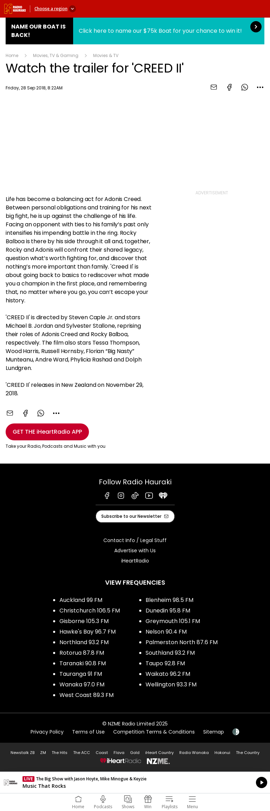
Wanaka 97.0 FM (81, 684)
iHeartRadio (135, 560)
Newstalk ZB (22, 752)
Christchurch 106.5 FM (89, 610)
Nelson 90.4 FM (166, 632)
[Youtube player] (80, 142)
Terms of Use (88, 731)
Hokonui (222, 752)
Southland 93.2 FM (170, 653)
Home (12, 55)
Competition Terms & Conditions (154, 731)
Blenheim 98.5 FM (169, 600)
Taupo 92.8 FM (165, 663)
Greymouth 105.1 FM (173, 621)
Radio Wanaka (194, 752)
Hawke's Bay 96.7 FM (87, 632)
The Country (247, 752)
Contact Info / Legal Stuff (135, 540)
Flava (119, 752)
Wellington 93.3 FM (171, 684)
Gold (135, 752)
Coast (102, 752)
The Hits (60, 752)
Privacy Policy (47, 731)
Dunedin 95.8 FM (168, 610)
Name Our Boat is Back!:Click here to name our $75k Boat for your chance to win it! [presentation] (135, 31)
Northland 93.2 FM (84, 642)
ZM (43, 752)
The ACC (81, 752)
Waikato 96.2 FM (168, 674)
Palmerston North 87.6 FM (182, 642)
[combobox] (260, 87)
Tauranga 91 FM (80, 674)
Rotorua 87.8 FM (81, 653)
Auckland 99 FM (80, 600)
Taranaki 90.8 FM (82, 663)
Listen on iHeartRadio (135, 782)
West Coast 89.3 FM (86, 695)
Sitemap (213, 731)
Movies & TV (105, 55)
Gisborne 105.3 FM (84, 621)
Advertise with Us (135, 550)
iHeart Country (159, 752)
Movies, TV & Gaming (55, 55)
